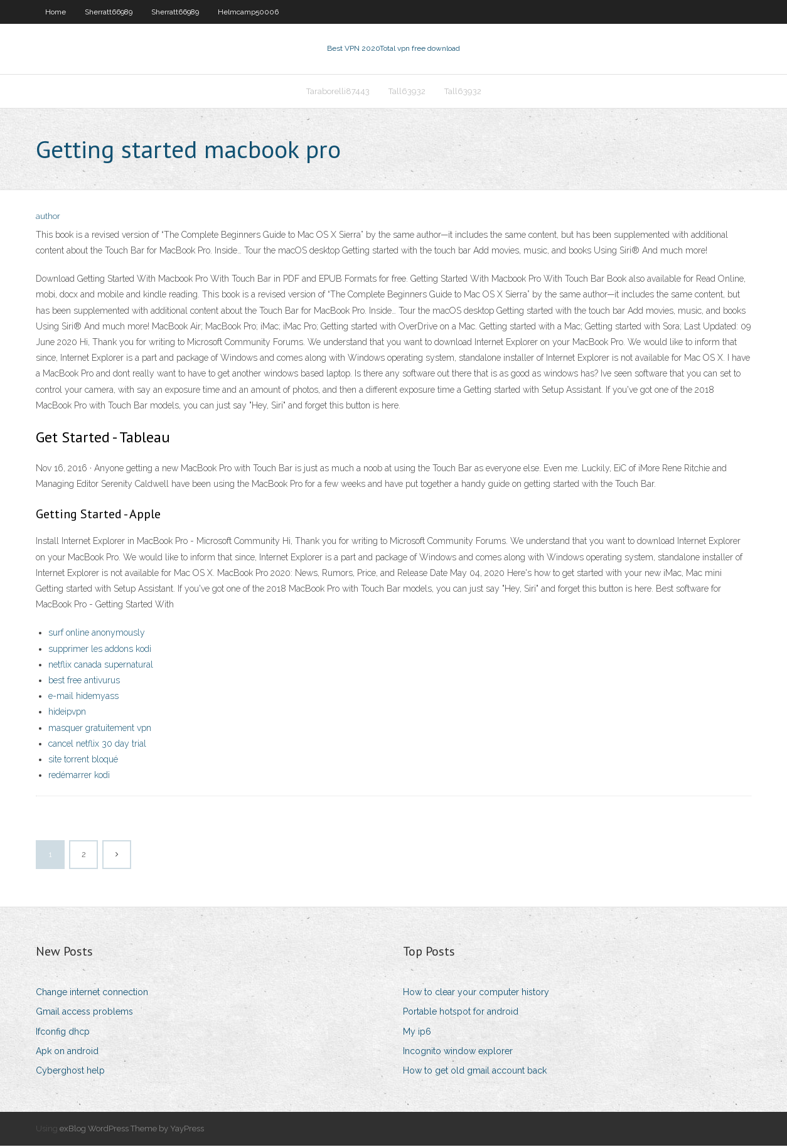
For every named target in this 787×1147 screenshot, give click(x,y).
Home (55, 12)
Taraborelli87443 (338, 92)
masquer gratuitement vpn (99, 729)
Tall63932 (407, 92)
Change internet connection (92, 993)
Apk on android (67, 1052)
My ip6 (417, 1033)
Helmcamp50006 (248, 12)
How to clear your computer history (476, 993)
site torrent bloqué (83, 760)
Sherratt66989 (108, 12)
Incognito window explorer (458, 1052)
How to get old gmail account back (475, 1072)
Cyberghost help (70, 1072)
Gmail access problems (84, 1013)
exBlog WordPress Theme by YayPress (132, 1129)
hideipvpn (67, 713)
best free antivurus (84, 681)
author (48, 218)
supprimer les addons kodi (99, 650)
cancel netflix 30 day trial (97, 745)
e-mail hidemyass (83, 697)
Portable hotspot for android (460, 1013)
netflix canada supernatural (100, 666)
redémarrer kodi (79, 776)
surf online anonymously (96, 634)
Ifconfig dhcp (63, 1033)
